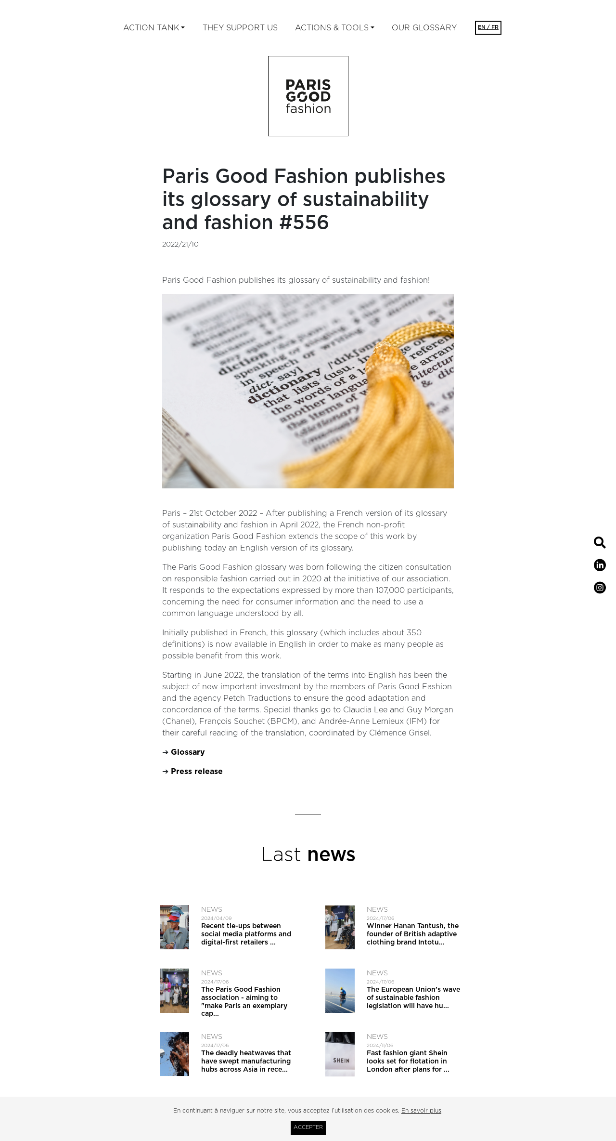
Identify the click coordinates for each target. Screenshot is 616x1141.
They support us (240, 28)
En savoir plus (421, 1111)
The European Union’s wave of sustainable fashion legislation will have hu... (413, 998)
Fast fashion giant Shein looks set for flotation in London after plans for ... (408, 1061)
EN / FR (488, 27)
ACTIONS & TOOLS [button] (332, 28)
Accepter (308, 1127)
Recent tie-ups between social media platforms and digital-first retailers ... (246, 934)
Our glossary (424, 28)
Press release (197, 771)
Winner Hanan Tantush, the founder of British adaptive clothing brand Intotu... (413, 934)
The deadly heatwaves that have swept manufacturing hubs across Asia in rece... (246, 1061)
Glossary (188, 752)
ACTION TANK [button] (151, 28)
